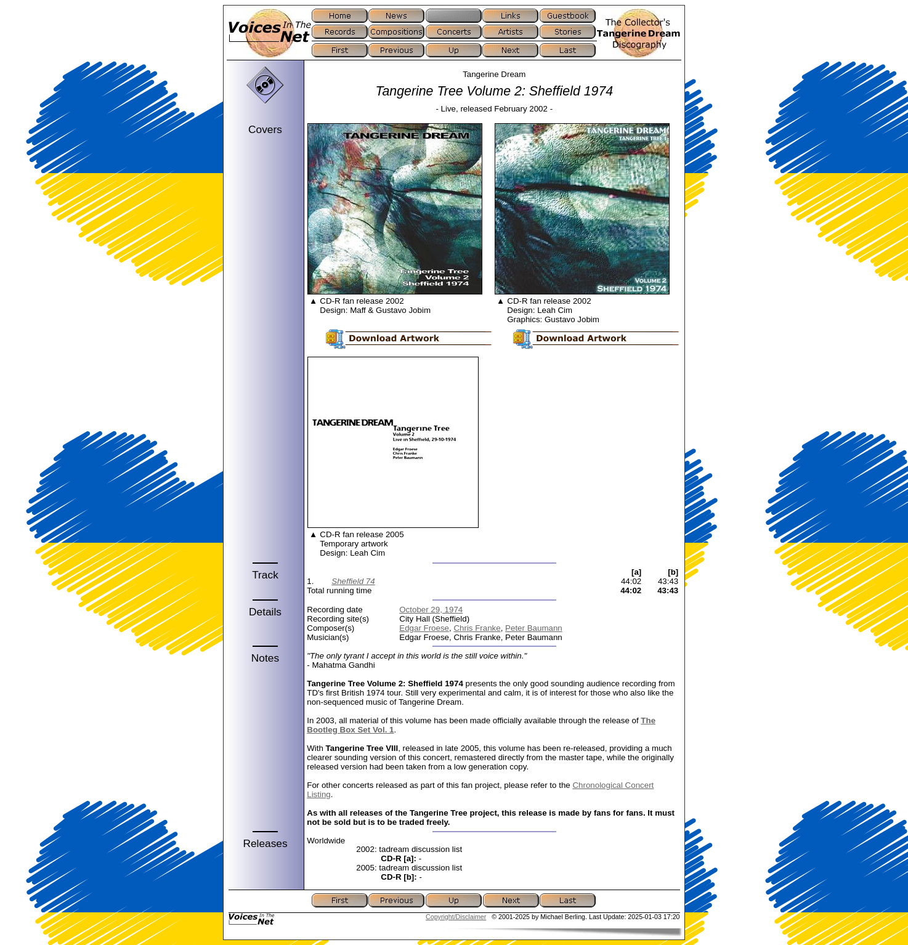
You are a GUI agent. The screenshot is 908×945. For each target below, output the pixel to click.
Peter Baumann (533, 628)
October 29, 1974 (431, 609)
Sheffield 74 (353, 581)
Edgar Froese (424, 628)
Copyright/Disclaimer (456, 916)
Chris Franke (476, 628)
